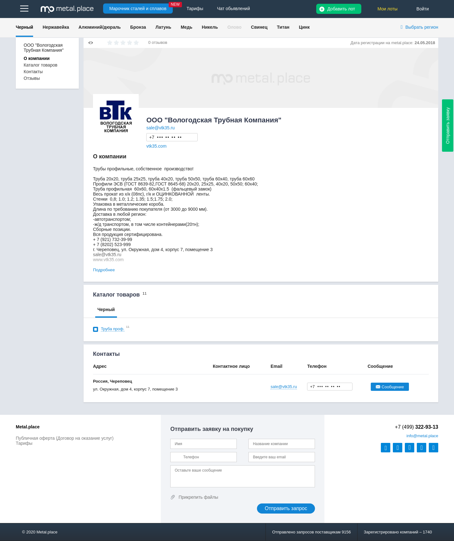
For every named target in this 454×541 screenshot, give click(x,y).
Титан (283, 27)
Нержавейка (56, 27)
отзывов (159, 42)
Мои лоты (387, 8)
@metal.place (422, 435)
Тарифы (24, 443)
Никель (210, 27)
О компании (36, 58)
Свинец (259, 27)
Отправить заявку (447, 125)
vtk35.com (156, 146)
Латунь (163, 27)
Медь (186, 27)
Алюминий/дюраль (100, 27)
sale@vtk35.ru (160, 127)
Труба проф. (113, 328)
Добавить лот (341, 8)
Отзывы (32, 78)
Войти (422, 8)
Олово (234, 27)
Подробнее (104, 270)
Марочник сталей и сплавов (137, 8)
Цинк (304, 27)
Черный (24, 27)
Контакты (33, 71)
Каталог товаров (40, 65)
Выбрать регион (421, 27)
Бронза (138, 27)
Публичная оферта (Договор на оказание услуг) (65, 438)
